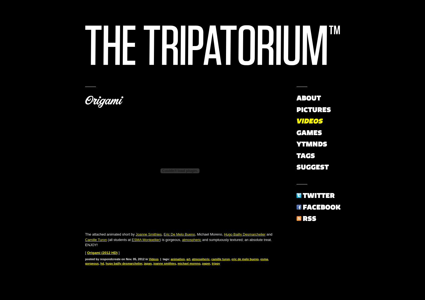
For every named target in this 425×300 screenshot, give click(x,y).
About (309, 98)
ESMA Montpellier (146, 240)
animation (178, 259)
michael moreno (189, 263)
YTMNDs (312, 144)
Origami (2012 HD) (102, 253)
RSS (309, 218)
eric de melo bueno (245, 259)
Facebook (321, 207)
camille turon (220, 259)
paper (206, 263)
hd (102, 263)
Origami (103, 100)
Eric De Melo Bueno (179, 234)
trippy (216, 263)
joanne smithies (164, 263)
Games (309, 132)
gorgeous (92, 263)
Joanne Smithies (149, 234)
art (188, 259)
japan (148, 263)
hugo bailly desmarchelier (124, 263)
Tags (306, 155)
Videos (154, 259)
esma (264, 259)
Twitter (319, 195)
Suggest (313, 167)
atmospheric (191, 240)
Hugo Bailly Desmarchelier (244, 234)
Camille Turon (96, 240)
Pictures (314, 109)
